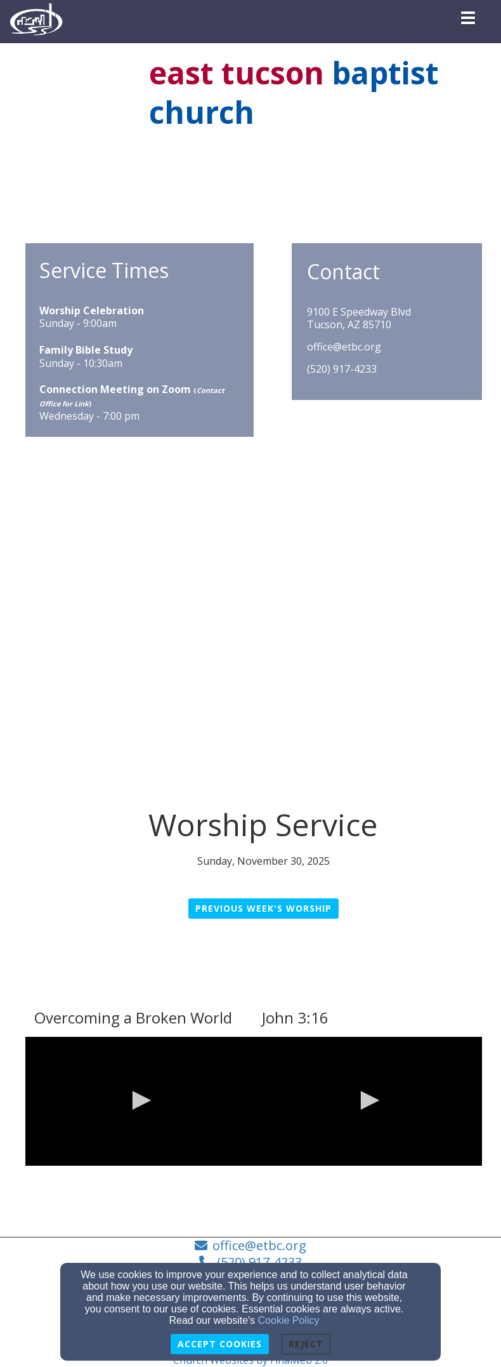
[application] (139, 1101)
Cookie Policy (289, 1320)
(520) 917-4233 (342, 369)
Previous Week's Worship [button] (263, 908)
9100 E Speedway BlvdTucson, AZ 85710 (359, 318)
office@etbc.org (344, 347)
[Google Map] (253, 569)
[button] (139, 1100)
